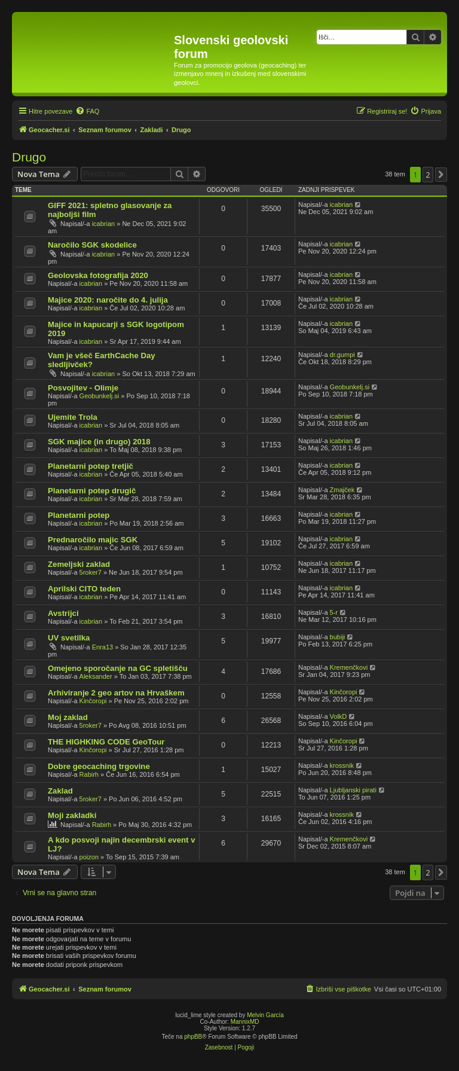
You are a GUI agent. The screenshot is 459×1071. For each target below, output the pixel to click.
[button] (441, 174)
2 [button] (428, 174)
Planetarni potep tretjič (90, 466)
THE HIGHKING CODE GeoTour (106, 741)
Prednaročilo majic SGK (92, 539)
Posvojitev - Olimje (83, 387)
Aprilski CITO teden (84, 588)
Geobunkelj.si (99, 395)
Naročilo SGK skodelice (92, 244)
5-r (334, 612)
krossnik (342, 765)
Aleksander (95, 676)
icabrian (103, 223)
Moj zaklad (68, 717)
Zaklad (60, 790)
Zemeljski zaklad (79, 564)
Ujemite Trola (72, 417)
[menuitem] (87, 111)
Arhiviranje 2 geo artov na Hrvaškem (116, 692)
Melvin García (265, 1015)
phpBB (193, 1036)
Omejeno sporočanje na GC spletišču (118, 668)
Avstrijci (63, 613)
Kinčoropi (93, 700)
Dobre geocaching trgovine (99, 766)
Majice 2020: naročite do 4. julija (108, 299)
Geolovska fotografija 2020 (98, 275)
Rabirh (89, 774)
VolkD (338, 716)
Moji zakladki (72, 815)
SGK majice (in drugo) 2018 (99, 441)
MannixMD (245, 1021)
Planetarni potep (78, 515)
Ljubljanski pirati (353, 790)
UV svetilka (69, 637)
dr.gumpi (342, 354)
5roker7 (90, 572)
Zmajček (342, 489)
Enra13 (102, 647)
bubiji (337, 636)
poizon (89, 857)
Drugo (29, 157)
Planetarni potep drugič (92, 490)
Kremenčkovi (349, 667)
